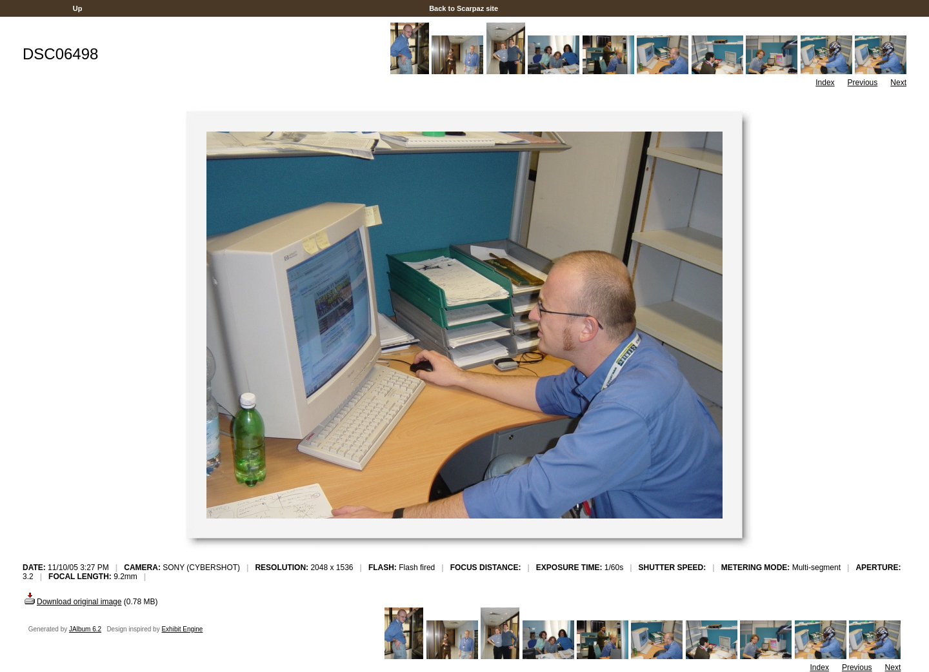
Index (824, 82)
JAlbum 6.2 (85, 629)
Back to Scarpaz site (463, 8)
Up (77, 8)
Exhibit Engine (182, 629)
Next (898, 82)
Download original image (72, 601)
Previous (863, 82)
